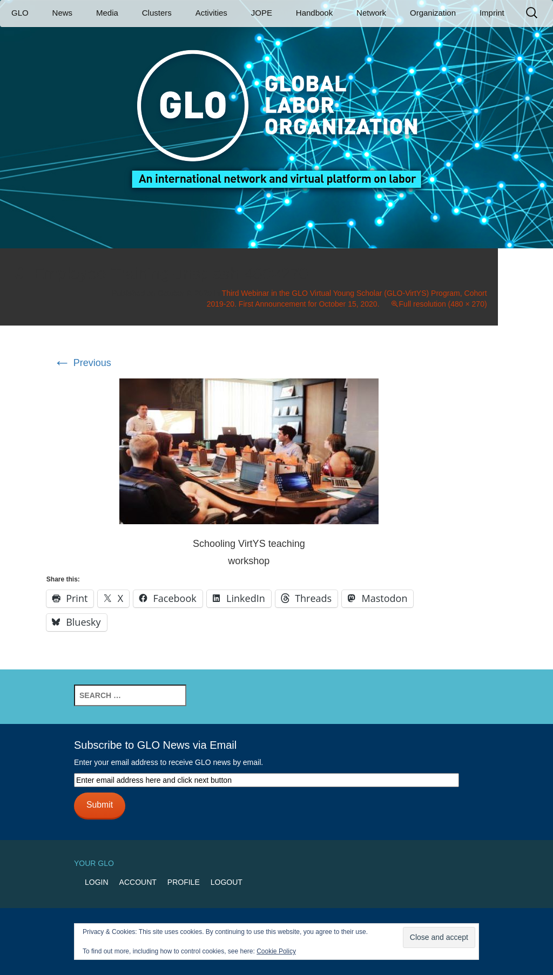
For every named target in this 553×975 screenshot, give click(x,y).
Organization (433, 12)
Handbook (314, 12)
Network (371, 12)
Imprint (492, 12)
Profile (183, 882)
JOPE (261, 12)
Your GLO (94, 863)
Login (97, 882)
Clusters (157, 12)
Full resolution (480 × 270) (443, 304)
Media (107, 12)
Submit (99, 804)
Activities (211, 12)
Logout (226, 882)
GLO (20, 12)
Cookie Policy (276, 951)
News (62, 12)
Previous (82, 362)
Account (138, 882)
